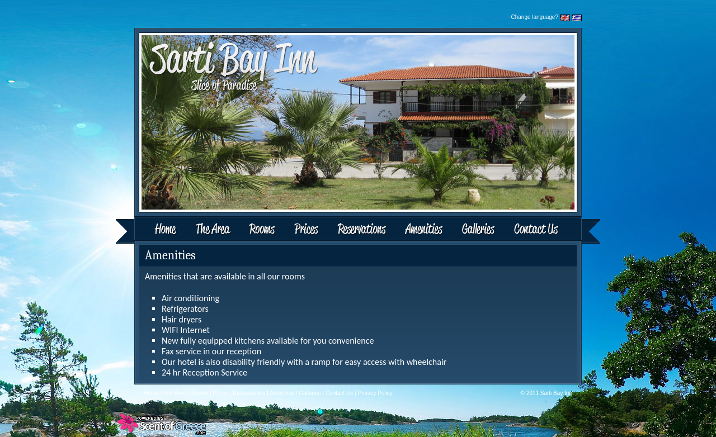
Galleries (479, 230)
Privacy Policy (375, 393)
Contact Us (552, 230)
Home (151, 230)
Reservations (361, 230)
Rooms (263, 230)
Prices (306, 230)
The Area (214, 230)
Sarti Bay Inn (556, 393)
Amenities (423, 230)
